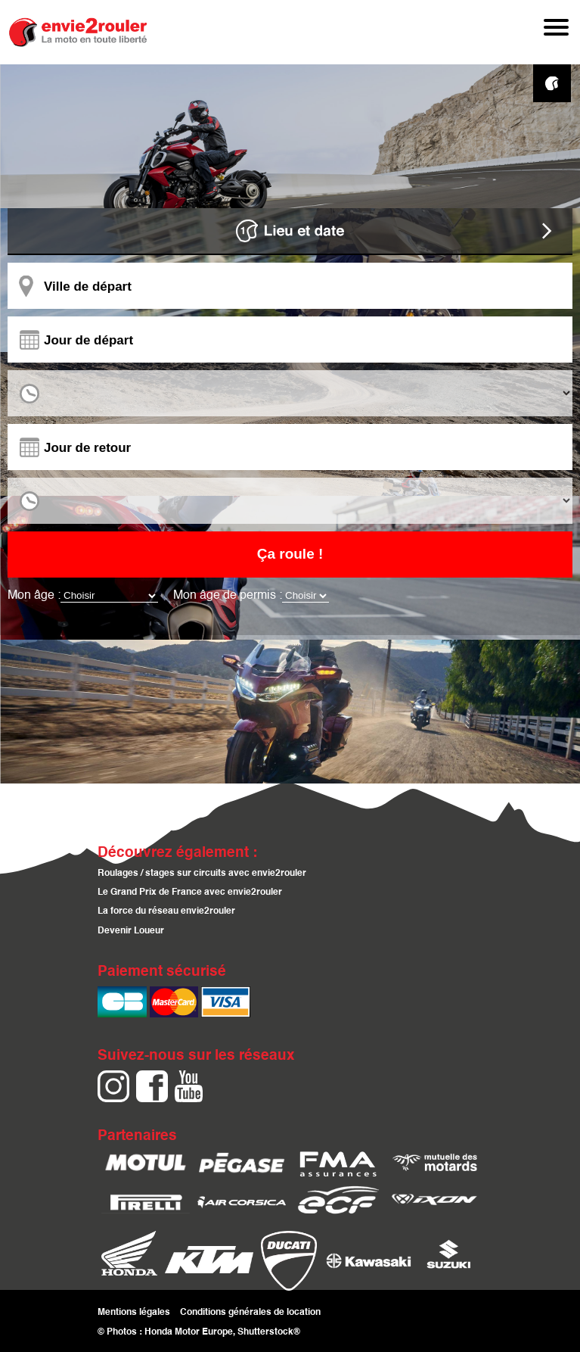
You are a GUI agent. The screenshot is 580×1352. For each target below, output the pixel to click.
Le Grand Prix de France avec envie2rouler (190, 892)
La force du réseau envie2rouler (166, 911)
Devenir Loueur (131, 931)
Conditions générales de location (250, 1312)
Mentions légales (134, 1312)
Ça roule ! (290, 554)
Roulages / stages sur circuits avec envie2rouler (202, 874)
